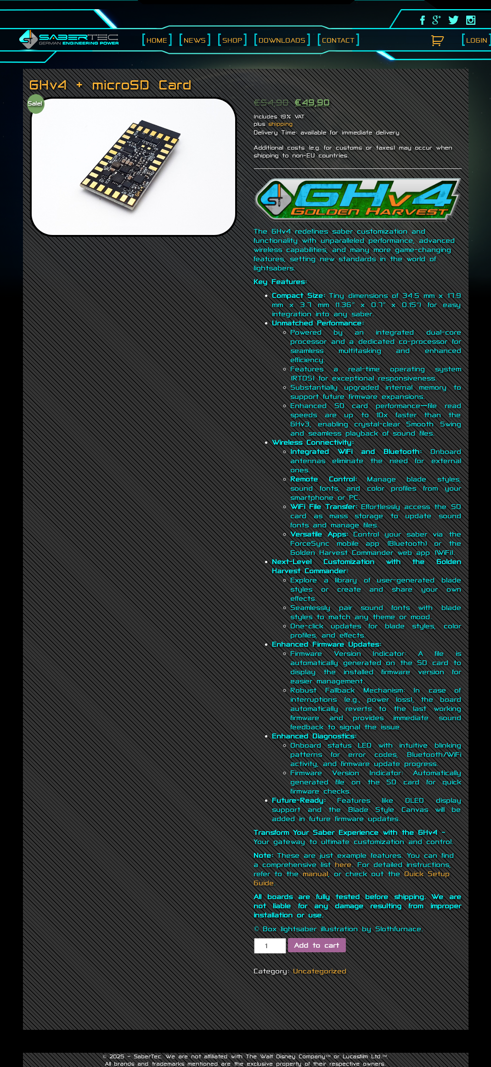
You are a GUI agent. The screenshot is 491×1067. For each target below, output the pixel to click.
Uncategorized (320, 971)
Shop (233, 40)
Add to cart (316, 945)
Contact (338, 40)
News (195, 40)
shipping (281, 124)
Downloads (282, 40)
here (343, 864)
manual (315, 873)
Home (157, 40)
